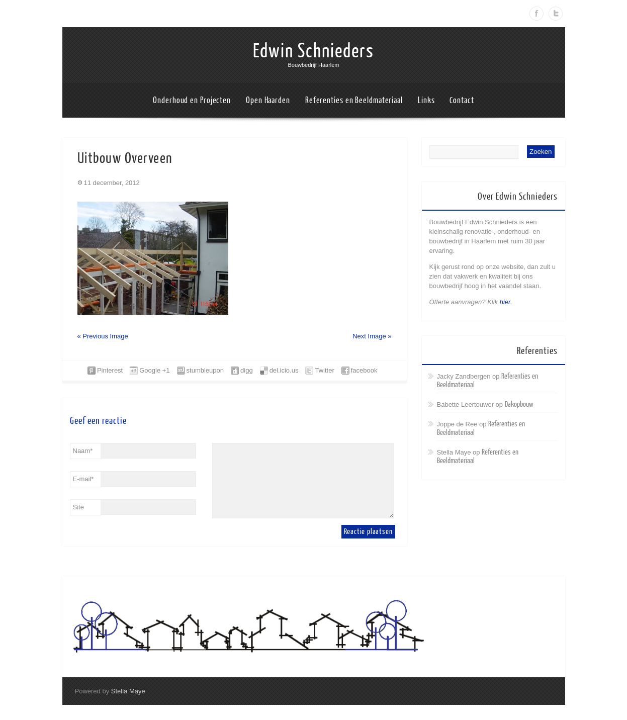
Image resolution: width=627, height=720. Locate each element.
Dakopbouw (519, 404)
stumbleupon (205, 370)
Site (78, 507)
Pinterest (110, 370)
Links (426, 100)
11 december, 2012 (112, 183)
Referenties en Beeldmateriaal (354, 100)
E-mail (83, 479)
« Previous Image (102, 336)
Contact (462, 100)
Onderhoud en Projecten (192, 100)
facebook (364, 370)
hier (505, 302)
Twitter (556, 14)
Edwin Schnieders (313, 51)
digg (246, 370)
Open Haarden (268, 100)
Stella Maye (128, 691)
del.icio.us (284, 370)
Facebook (536, 14)
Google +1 (154, 370)
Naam (83, 451)
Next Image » (371, 336)
